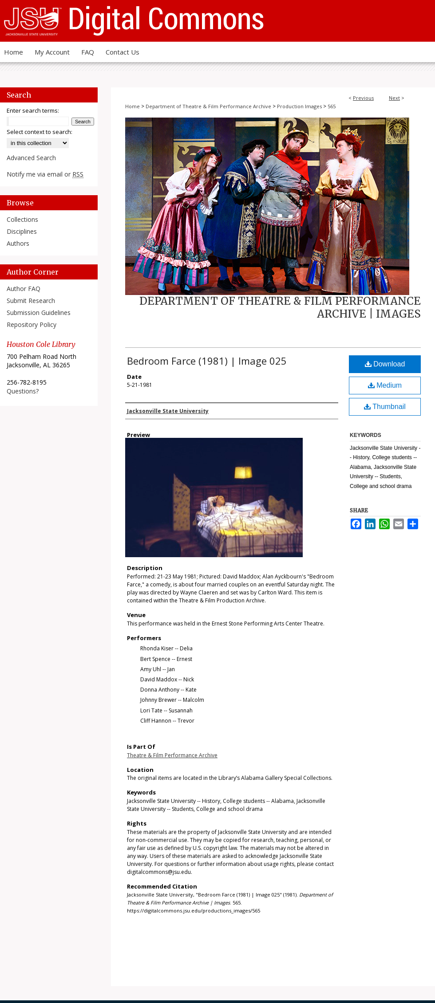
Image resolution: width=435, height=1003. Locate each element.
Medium (385, 385)
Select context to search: (39, 132)
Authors (18, 243)
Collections (22, 219)
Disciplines (22, 231)
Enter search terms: (33, 110)
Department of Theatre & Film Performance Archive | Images (280, 307)
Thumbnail (385, 406)
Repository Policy (31, 324)
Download (385, 364)
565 (332, 106)
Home (132, 106)
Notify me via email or (45, 174)
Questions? (23, 391)
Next (394, 97)
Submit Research (31, 300)
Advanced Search (31, 157)
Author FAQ (23, 288)
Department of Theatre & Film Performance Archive (208, 106)
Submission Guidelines (39, 312)
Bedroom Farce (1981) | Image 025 (207, 360)
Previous (363, 97)
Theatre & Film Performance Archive (172, 755)
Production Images (299, 106)
